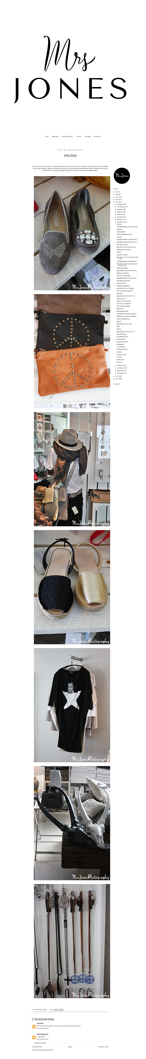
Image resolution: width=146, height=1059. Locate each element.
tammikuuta (121, 373)
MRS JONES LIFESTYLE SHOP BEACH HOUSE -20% (127, 264)
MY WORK (88, 136)
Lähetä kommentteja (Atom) (44, 1050)
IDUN (118, 327)
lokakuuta (120, 209)
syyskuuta (120, 212)
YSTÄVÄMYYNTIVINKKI (123, 306)
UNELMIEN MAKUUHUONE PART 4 (127, 242)
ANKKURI (119, 229)
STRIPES (119, 252)
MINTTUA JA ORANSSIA (123, 276)
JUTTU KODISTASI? (67, 136)
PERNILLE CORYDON (123, 273)
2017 (117, 192)
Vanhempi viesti (103, 1047)
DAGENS (119, 352)
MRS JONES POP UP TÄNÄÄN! (125, 288)
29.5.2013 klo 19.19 (43, 1028)
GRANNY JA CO (121, 299)
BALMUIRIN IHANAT (123, 311)
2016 (117, 194)
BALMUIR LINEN (121, 334)
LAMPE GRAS (120, 360)
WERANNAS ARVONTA (123, 281)
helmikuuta (120, 370)
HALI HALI (120, 362)
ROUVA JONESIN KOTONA (124, 234)
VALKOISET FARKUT (122, 245)
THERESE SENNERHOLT (123, 286)
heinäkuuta (120, 217)
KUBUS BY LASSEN (122, 255)
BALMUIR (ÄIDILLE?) (122, 342)
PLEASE (119, 329)
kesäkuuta (120, 219)
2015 (117, 197)
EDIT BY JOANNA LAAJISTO (125, 291)
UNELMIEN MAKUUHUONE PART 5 (127, 239)
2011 (117, 379)
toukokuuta (120, 222)
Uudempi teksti (37, 1047)
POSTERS (119, 357)
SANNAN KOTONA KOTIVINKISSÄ (126, 316)
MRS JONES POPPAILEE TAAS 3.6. (126, 247)
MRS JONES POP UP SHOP (124, 324)
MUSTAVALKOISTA (122, 349)
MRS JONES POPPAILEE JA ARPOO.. (127, 314)
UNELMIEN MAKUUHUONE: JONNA (127, 227)
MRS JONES (55, 136)
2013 (117, 202)
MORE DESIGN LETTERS (123, 250)
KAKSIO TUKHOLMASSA (124, 301)
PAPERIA (119, 224)
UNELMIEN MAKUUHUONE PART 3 (127, 261)
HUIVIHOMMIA (121, 232)
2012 (117, 376)
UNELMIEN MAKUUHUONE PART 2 (127, 271)
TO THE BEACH (121, 347)
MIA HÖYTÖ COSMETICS (124, 304)
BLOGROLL (97, 136)
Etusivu (70, 1047)
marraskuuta (121, 207)
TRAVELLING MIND (122, 268)
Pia (38, 1023)
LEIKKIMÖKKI (120, 344)
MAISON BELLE (121, 339)
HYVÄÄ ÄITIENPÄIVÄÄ (123, 319)
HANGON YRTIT (121, 283)
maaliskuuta (121, 368)
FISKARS (119, 321)
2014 (117, 199)
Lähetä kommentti (40, 1043)
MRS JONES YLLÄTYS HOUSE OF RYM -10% (127, 258)
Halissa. (50, 166)
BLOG (47, 136)
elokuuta (120, 214)
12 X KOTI (79, 136)
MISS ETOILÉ (120, 309)
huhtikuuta (120, 365)
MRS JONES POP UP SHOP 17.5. (126, 296)
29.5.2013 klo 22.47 (43, 1039)
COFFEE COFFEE (121, 354)
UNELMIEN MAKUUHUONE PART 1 (127, 278)
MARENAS (119, 293)
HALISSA (119, 237)
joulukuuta (120, 204)
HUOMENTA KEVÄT (122, 337)
